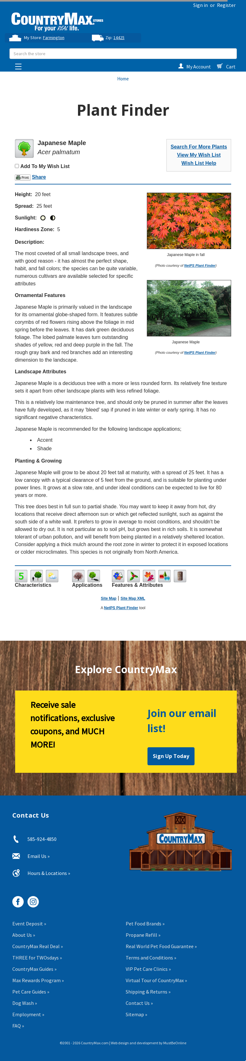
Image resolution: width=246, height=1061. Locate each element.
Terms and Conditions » (151, 957)
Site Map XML (133, 598)
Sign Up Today (171, 756)
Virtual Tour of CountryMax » (156, 980)
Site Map (108, 598)
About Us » (23, 935)
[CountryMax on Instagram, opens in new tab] (30, 899)
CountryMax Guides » (34, 969)
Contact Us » (139, 1003)
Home (123, 79)
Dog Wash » (24, 1003)
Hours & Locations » (48, 873)
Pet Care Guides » (30, 991)
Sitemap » (136, 1014)
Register (226, 5)
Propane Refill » (143, 935)
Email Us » (38, 856)
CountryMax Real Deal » (37, 946)
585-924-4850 (42, 839)
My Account (194, 66)
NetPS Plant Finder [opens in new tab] (121, 608)
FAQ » (18, 1026)
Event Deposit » (29, 923)
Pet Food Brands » (145, 923)
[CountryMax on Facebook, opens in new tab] (15, 899)
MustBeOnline (174, 1043)
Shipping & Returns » (148, 991)
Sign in (200, 5)
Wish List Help (199, 163)
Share (39, 177)
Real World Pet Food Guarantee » (161, 946)
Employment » (28, 1014)
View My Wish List (199, 155)
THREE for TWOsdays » (37, 957)
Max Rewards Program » (38, 980)
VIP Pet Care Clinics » (148, 969)
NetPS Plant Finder (199, 265)
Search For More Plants (199, 146)
